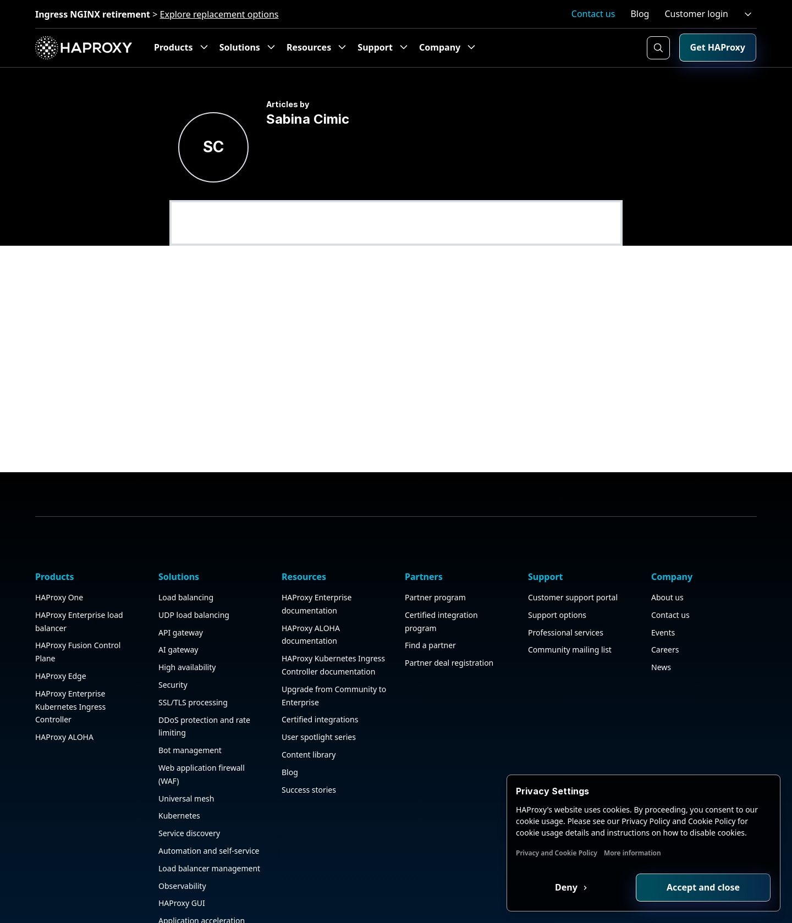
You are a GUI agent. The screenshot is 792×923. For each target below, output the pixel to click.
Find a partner (430, 610)
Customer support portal (573, 561)
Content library (309, 719)
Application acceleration (201, 885)
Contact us (593, 14)
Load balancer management (209, 832)
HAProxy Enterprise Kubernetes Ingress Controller (70, 671)
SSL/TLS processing (193, 666)
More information (632, 853)
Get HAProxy (717, 47)
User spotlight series (319, 702)
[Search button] (658, 47)
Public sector (181, 902)
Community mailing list (570, 614)
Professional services (565, 597)
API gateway (180, 597)
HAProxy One (59, 561)
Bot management (190, 715)
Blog (639, 14)
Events (663, 597)
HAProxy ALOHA (64, 702)
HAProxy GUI (181, 868)
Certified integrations (320, 684)
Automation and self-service (209, 815)
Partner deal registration (449, 627)
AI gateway (178, 614)
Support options (557, 579)
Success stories (309, 754)
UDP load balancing (193, 579)
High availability (187, 632)
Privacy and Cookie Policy (556, 853)
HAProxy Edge (60, 640)
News (661, 632)
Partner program (435, 561)
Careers (665, 614)
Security (173, 649)
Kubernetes (179, 780)
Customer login (696, 14)
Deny (567, 887)
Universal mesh (186, 763)
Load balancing (185, 561)
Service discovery (189, 798)
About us (667, 561)
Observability (182, 850)
